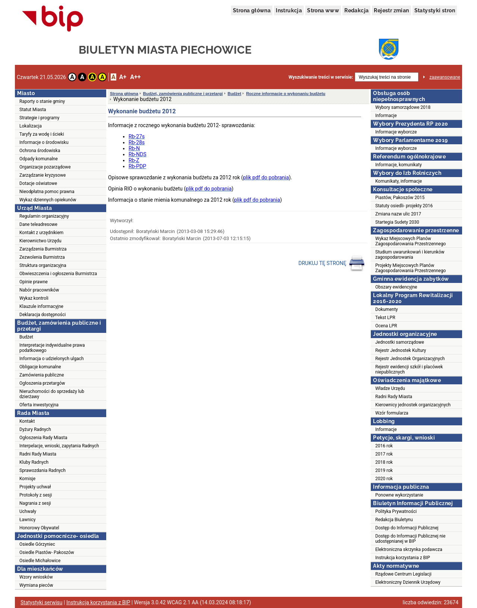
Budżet (26, 337)
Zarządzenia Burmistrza (43, 249)
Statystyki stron (434, 10)
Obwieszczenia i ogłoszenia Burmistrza (58, 273)
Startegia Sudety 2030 (397, 222)
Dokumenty (386, 309)
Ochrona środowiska (39, 150)
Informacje (386, 115)
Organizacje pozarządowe (45, 167)
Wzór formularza (391, 413)
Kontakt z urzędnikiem (41, 232)
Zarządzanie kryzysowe (42, 175)
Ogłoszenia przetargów (42, 383)
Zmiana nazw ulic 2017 (398, 214)
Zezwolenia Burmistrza (42, 257)
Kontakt (27, 421)
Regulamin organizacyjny (44, 216)
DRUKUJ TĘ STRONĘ (331, 263)
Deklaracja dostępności (42, 314)
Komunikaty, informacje (398, 181)
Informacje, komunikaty (398, 164)
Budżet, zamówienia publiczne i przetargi (183, 93)
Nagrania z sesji (35, 503)
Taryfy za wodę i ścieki (41, 134)
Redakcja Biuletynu (394, 519)
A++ (135, 77)
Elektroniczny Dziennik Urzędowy (407, 582)
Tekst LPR (385, 317)
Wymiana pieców (36, 585)
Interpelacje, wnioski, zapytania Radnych (59, 445)
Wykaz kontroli (33, 298)
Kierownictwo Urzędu (40, 240)
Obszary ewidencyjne (396, 287)
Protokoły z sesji (35, 495)
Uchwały (27, 511)
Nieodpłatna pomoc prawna (47, 191)
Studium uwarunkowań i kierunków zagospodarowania (410, 254)
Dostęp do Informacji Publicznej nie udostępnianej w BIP (410, 538)
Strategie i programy (39, 117)
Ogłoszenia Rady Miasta (43, 437)
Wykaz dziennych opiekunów (47, 199)
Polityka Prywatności (396, 511)
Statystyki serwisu (41, 602)
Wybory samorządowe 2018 (402, 107)
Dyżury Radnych (35, 429)
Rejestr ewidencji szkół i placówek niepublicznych (409, 369)
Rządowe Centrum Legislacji (403, 574)
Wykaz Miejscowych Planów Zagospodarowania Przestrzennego (410, 241)
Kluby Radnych (33, 462)
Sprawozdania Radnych (42, 470)
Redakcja (356, 10)
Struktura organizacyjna (42, 265)
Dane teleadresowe (38, 224)
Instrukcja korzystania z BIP (402, 557)
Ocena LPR (386, 325)
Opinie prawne (33, 281)
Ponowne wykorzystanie (399, 495)
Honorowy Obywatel (39, 527)
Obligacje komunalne (40, 366)
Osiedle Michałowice (39, 560)
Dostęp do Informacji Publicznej (406, 527)
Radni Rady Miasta (37, 454)
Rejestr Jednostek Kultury (400, 350)
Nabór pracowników (39, 290)
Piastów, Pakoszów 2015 (399, 197)
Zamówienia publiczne (41, 375)
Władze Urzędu (390, 388)
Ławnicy (27, 519)
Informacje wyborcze (396, 132)
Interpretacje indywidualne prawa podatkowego (52, 348)
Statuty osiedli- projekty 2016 (404, 205)
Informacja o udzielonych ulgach (51, 358)
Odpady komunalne (38, 158)
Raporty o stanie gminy (42, 101)
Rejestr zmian (391, 10)
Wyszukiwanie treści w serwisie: (320, 77)
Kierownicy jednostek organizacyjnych (413, 404)
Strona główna (252, 10)
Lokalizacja (30, 126)
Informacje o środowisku (44, 142)
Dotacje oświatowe (38, 183)
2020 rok (384, 478)
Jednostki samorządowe (399, 342)
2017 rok (384, 454)
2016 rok (384, 445)
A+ (122, 77)
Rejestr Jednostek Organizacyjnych (410, 358)
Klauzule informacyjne (41, 306)
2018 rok (384, 462)
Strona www (323, 10)
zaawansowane (444, 77)
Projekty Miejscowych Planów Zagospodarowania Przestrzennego (410, 268)
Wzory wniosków (36, 577)
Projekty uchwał (35, 486)
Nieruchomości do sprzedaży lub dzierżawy (51, 394)
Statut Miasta (32, 109)
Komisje (27, 478)
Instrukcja (289, 10)
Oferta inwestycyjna (39, 404)
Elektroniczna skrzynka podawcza (408, 549)
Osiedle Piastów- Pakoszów (46, 552)
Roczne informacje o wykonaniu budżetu (285, 93)
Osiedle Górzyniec (37, 544)
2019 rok (384, 470)
